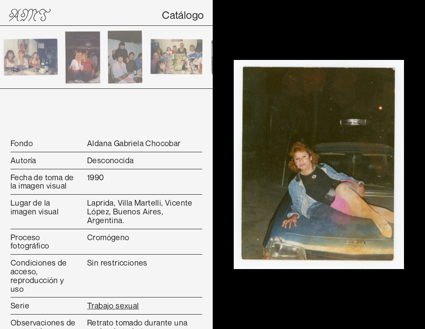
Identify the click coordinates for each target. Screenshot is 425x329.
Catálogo (183, 15)
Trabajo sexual (113, 305)
